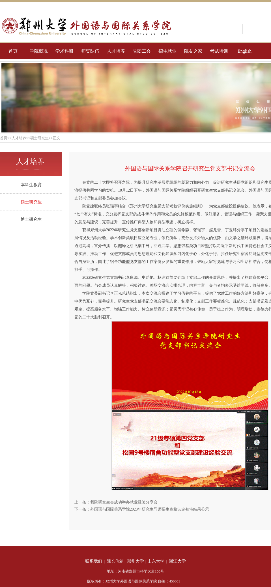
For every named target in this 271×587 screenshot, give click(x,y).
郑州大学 (135, 561)
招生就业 (167, 51)
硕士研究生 (31, 202)
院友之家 (193, 51)
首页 (13, 51)
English (244, 51)
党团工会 (142, 51)
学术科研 (64, 51)
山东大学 (155, 561)
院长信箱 (115, 561)
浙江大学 (177, 561)
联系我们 (93, 561)
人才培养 (116, 51)
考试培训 (219, 51)
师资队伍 (90, 51)
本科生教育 (31, 185)
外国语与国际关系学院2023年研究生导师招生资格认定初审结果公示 (149, 509)
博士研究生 (31, 219)
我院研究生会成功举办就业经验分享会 (124, 502)
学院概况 (39, 51)
